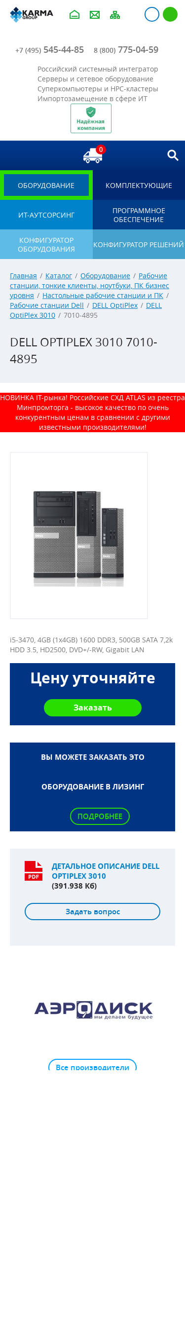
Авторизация (152, 14)
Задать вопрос (93, 911)
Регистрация (170, 14)
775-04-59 (126, 49)
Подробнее (99, 816)
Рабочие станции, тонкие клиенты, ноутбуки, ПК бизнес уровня (89, 285)
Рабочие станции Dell (47, 305)
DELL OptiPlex (115, 305)
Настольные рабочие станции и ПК (102, 295)
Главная (23, 275)
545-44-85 (49, 49)
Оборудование (105, 275)
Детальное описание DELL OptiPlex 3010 (105, 871)
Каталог (58, 275)
